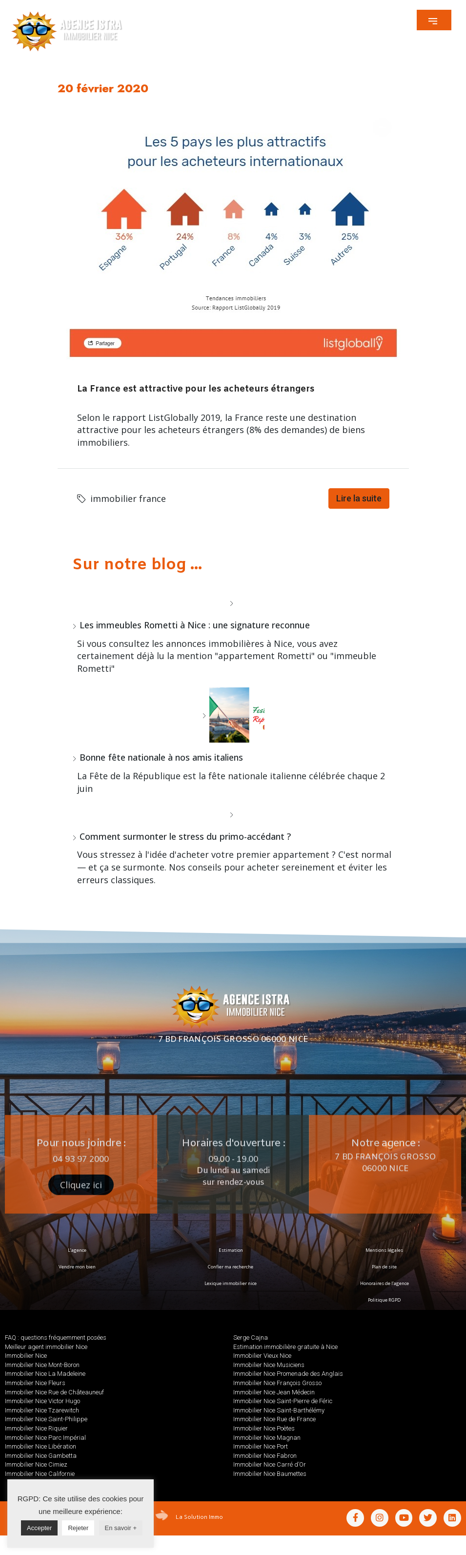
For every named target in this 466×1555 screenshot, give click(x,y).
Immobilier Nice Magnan (267, 1437)
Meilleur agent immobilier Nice (46, 1346)
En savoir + (121, 1528)
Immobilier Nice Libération (40, 1446)
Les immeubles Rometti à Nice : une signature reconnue (195, 625)
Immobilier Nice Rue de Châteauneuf (54, 1392)
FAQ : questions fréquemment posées (55, 1337)
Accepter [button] (39, 1528)
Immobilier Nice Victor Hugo (42, 1401)
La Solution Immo (199, 1516)
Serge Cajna (250, 1337)
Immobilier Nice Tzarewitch (42, 1410)
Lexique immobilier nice (230, 1283)
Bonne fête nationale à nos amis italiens (161, 757)
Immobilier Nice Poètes (264, 1428)
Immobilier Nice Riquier (36, 1428)
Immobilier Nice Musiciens (268, 1364)
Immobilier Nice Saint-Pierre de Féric (282, 1401)
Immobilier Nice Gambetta (41, 1455)
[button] (434, 20)
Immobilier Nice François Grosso (277, 1383)
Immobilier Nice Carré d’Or (269, 1464)
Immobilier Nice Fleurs (35, 1383)
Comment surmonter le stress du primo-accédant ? (185, 836)
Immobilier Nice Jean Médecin (274, 1392)
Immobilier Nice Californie (40, 1473)
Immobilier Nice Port (260, 1446)
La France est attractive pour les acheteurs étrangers (195, 389)
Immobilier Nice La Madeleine (45, 1373)
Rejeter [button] (78, 1528)
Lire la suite (359, 498)
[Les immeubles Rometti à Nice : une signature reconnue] (233, 603)
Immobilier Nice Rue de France (274, 1419)
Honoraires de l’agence (384, 1283)
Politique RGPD (384, 1300)
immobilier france (128, 498)
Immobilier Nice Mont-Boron (42, 1364)
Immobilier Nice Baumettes (269, 1473)
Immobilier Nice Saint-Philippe (46, 1419)
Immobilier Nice (26, 1355)
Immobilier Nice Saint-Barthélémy (278, 1410)
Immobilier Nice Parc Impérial (45, 1437)
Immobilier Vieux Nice (262, 1355)
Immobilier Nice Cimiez (36, 1464)
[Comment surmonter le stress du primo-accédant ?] (233, 815)
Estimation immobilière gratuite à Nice (285, 1346)
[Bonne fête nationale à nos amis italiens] (233, 715)
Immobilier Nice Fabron (265, 1455)
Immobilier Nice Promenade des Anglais (288, 1373)
